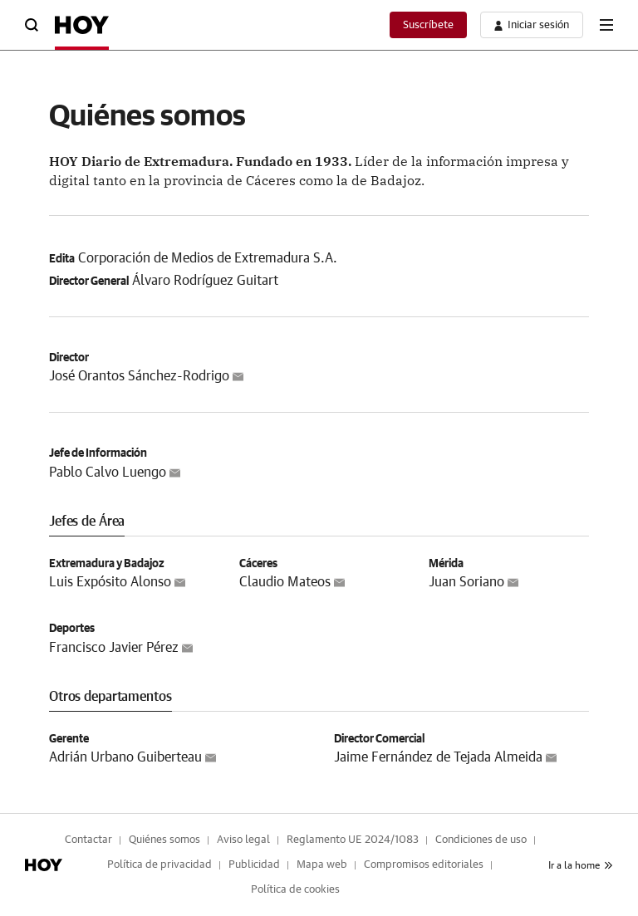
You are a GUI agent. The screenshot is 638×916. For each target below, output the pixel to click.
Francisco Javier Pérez (114, 647)
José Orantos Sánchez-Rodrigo (139, 376)
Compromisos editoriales (423, 865)
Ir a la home (580, 865)
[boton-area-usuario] (531, 25)
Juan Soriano (466, 582)
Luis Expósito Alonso (110, 582)
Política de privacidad (159, 865)
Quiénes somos (164, 840)
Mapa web (322, 865)
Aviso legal (243, 840)
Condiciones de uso (481, 840)
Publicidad (254, 865)
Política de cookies (295, 889)
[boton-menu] (606, 25)
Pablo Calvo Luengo (107, 472)
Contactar (88, 840)
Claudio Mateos (285, 582)
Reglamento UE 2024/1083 (353, 840)
